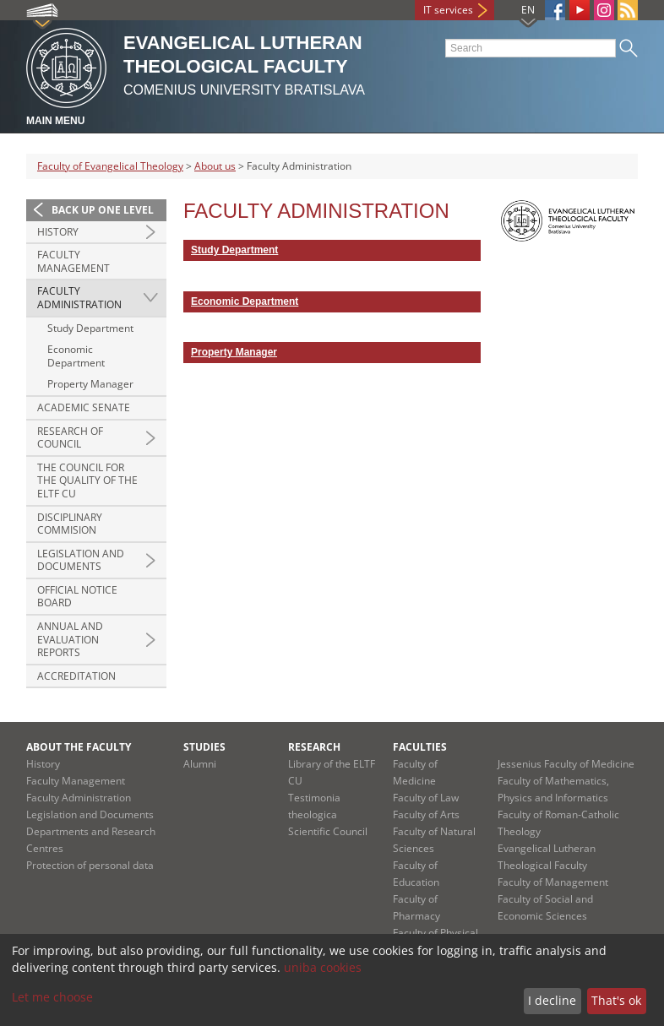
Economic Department (76, 356)
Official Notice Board (77, 597)
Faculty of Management (553, 882)
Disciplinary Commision (69, 524)
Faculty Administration (79, 298)
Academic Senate (83, 407)
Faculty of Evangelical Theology (110, 166)
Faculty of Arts (426, 814)
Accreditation (76, 676)
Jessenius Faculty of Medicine (566, 764)
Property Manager (90, 384)
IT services (448, 10)
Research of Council (70, 438)
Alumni (199, 764)
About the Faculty (78, 747)
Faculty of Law (426, 797)
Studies (204, 747)
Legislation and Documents (90, 814)
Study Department (90, 328)
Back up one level (103, 210)
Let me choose (52, 997)
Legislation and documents (80, 560)
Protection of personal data (90, 865)
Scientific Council (327, 831)
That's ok (616, 1000)
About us (215, 166)
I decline (552, 1000)
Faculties (420, 747)
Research (314, 747)
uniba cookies (323, 967)
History (58, 232)
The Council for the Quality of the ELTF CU (87, 480)
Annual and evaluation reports (70, 639)
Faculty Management (73, 261)
